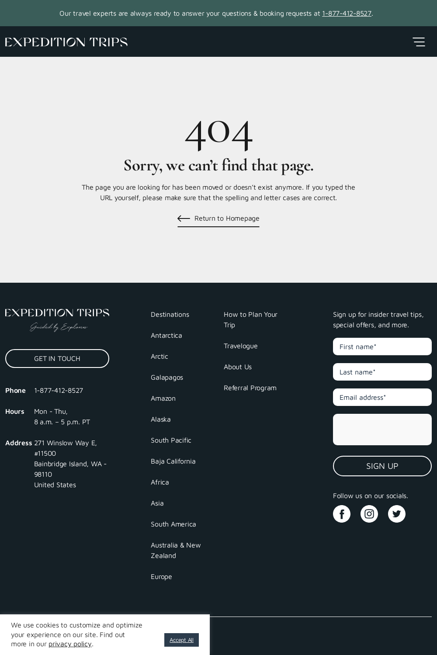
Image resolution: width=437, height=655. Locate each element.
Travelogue (241, 346)
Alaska (161, 419)
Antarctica (166, 335)
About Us (238, 367)
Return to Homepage (227, 218)
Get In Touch (57, 358)
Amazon (163, 398)
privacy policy (70, 644)
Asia (157, 503)
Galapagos (167, 377)
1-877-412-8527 (346, 13)
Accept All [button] (182, 639)
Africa (160, 482)
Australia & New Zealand (176, 550)
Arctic (159, 356)
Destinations (170, 314)
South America (173, 524)
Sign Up (382, 466)
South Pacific (171, 440)
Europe (161, 576)
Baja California (173, 461)
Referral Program (250, 388)
